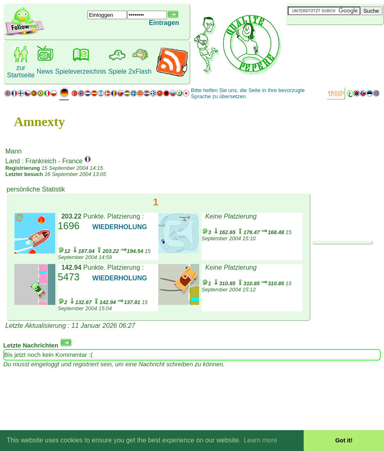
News (45, 71)
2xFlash (140, 71)
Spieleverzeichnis (81, 71)
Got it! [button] (343, 440)
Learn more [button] (260, 440)
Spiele (117, 71)
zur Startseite (21, 71)
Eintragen (164, 22)
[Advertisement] (335, 38)
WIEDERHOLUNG (119, 226)
